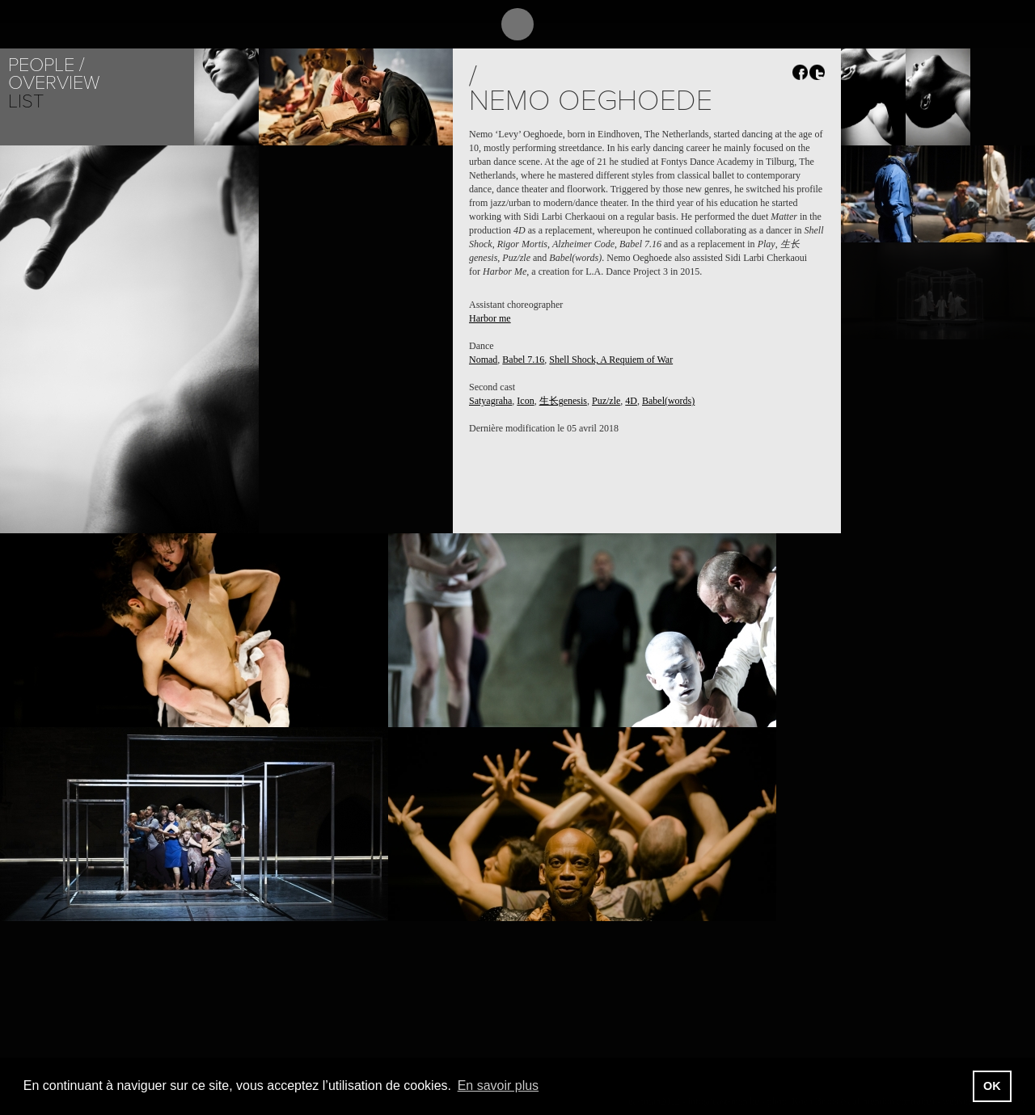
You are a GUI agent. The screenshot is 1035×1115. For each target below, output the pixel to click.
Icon (525, 400)
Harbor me (490, 318)
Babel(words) (668, 400)
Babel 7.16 (523, 359)
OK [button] (992, 1085)
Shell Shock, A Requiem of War (611, 359)
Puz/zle (606, 400)
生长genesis (563, 400)
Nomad (483, 359)
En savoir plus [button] (498, 1085)
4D (631, 400)
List (26, 101)
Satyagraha (490, 400)
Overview (53, 83)
